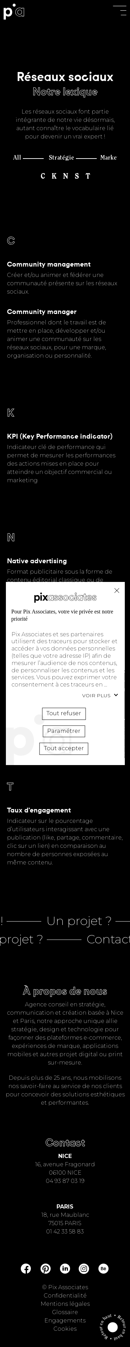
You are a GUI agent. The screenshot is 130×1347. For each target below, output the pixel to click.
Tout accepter (64, 748)
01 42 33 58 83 (65, 1231)
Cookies (65, 1329)
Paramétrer (63, 730)
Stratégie (61, 158)
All (17, 158)
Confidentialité (65, 1295)
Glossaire (65, 1312)
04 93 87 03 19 (65, 1181)
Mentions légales (65, 1304)
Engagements (65, 1320)
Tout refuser (116, 590)
